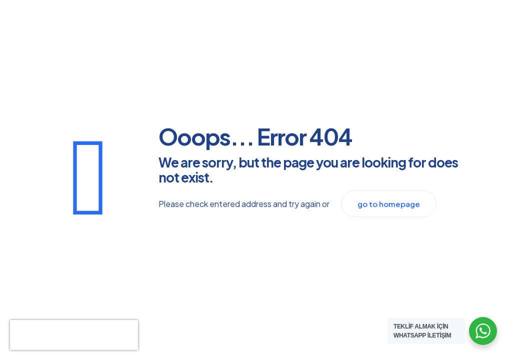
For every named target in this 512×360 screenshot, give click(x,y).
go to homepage (389, 203)
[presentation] (74, 335)
